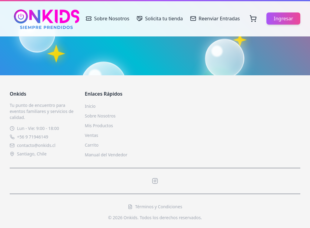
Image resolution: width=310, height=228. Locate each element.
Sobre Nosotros (107, 18)
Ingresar (283, 18)
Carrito (91, 145)
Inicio (90, 106)
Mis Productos (99, 125)
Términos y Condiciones (155, 206)
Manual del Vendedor (106, 155)
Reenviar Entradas (215, 18)
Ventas (91, 135)
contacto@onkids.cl (36, 145)
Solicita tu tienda (160, 18)
